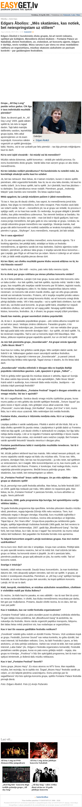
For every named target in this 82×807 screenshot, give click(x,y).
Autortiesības (42, 797)
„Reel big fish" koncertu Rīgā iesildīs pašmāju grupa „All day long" (15, 787)
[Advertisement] (41, 77)
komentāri (29, 32)
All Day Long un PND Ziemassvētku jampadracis (13, 761)
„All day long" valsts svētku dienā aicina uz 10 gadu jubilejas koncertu (44, 787)
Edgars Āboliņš (42, 140)
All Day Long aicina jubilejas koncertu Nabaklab (43, 761)
